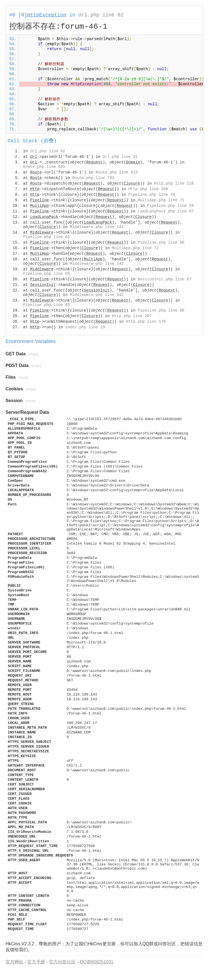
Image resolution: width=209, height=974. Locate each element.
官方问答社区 (62, 962)
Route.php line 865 (44, 167)
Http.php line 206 (148, 189)
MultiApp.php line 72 (135, 248)
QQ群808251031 (97, 962)
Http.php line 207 (132, 316)
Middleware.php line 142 (97, 227)
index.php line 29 (85, 327)
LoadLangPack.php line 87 (166, 211)
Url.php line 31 (120, 157)
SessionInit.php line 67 (164, 279)
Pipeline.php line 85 (46, 237)
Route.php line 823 (116, 172)
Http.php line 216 (174, 183)
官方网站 (14, 962)
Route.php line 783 (93, 178)
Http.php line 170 (146, 321)
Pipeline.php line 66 (161, 242)
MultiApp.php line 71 (161, 200)
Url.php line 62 (100, 15)
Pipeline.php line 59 (151, 194)
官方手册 (36, 962)
